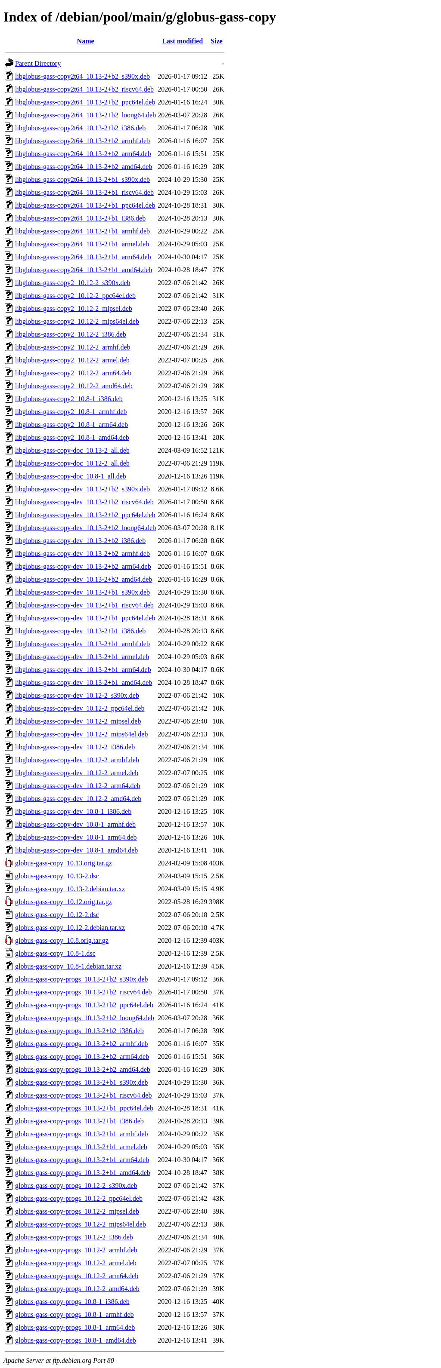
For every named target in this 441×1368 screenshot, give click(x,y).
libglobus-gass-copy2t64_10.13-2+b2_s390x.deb (82, 76)
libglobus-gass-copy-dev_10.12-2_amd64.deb (78, 798)
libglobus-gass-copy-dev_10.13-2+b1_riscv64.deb (84, 605)
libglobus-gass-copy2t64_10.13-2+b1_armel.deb (82, 244)
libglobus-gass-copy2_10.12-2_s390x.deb (72, 282)
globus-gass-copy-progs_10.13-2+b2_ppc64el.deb (84, 1005)
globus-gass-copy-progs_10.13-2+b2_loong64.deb (84, 1017)
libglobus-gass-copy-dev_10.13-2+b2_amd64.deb (83, 579)
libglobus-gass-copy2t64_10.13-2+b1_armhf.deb (82, 231)
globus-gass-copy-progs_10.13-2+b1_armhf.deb (81, 1134)
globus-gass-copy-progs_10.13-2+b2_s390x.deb (81, 979)
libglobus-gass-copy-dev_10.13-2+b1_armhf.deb (82, 643)
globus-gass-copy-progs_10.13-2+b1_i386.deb (79, 1121)
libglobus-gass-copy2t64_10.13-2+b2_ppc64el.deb (85, 102)
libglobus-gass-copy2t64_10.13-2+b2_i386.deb (80, 128)
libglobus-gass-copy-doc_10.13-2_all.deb (72, 450)
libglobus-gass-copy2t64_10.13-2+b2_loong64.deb (85, 115)
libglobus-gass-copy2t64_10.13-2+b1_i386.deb (80, 218)
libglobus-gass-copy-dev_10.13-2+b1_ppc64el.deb (85, 618)
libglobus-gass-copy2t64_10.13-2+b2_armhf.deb (82, 140)
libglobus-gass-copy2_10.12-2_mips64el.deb (77, 321)
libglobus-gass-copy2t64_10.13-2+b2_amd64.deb (83, 166)
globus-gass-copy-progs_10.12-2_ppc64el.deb (79, 1198)
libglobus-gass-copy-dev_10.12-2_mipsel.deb (78, 721)
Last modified (182, 41)
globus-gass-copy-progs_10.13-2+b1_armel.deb (81, 1146)
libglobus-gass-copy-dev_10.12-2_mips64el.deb (81, 734)
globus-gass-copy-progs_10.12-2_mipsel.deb (77, 1211)
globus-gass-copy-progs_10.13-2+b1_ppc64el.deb (84, 1108)
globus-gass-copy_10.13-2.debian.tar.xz (70, 889)
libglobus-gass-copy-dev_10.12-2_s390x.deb (77, 695)
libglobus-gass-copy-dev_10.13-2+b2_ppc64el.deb (85, 514)
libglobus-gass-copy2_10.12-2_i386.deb (70, 334)
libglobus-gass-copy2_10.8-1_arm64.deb (71, 424)
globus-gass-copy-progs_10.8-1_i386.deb (72, 1301)
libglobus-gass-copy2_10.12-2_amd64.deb (74, 386)
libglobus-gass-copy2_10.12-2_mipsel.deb (73, 308)
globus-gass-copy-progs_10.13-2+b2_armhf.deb (81, 1043)
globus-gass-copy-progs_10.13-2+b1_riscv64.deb (83, 1095)
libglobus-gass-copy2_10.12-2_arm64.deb (73, 373)
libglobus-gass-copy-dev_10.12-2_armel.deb (76, 772)
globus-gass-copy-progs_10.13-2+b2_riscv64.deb (83, 992)
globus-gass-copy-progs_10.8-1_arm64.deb (75, 1327)
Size (217, 41)
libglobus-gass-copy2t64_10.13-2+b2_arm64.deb (83, 153)
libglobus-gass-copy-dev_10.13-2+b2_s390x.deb (82, 489)
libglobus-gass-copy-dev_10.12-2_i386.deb (75, 747)
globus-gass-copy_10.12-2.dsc (57, 914)
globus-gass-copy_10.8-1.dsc (55, 953)
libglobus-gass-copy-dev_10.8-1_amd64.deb (76, 850)
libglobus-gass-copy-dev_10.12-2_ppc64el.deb (79, 708)
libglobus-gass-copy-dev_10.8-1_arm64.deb (76, 837)
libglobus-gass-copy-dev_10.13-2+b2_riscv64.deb (84, 502)
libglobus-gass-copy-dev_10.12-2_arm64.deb (77, 785)
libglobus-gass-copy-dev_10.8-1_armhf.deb (75, 824)
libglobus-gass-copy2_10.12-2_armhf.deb (72, 347)
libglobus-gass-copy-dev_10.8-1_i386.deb (73, 811)
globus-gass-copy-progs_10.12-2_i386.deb (74, 1237)
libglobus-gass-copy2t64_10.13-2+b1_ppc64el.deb (85, 205)
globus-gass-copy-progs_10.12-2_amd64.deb (77, 1288)
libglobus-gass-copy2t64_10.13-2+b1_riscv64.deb (84, 192)
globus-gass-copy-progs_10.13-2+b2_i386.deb (79, 1030)
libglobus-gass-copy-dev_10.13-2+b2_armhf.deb (82, 553)
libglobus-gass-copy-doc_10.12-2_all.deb (72, 463)
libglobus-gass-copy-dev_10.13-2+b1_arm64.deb (83, 669)
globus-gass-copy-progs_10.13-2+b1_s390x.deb (81, 1082)
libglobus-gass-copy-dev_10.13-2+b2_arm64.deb (83, 566)
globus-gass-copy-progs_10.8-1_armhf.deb (74, 1314)
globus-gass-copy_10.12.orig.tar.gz (63, 901)
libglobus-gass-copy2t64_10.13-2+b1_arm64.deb (83, 257)
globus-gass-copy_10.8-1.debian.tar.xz (68, 966)
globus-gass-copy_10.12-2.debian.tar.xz (70, 927)
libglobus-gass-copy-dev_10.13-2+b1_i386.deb (80, 631)
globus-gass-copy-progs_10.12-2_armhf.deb (76, 1250)
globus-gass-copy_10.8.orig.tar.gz (62, 940)
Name (85, 41)
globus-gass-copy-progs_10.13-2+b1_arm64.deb (82, 1159)
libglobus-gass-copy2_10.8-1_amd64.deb (72, 437)
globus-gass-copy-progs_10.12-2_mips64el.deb (80, 1224)
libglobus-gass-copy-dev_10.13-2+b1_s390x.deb (82, 592)
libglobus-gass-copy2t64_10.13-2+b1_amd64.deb (83, 269)
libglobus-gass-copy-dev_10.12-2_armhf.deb (77, 760)
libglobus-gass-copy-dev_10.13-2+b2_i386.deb (80, 540)
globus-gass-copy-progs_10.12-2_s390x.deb (76, 1185)
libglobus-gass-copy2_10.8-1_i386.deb (69, 398)
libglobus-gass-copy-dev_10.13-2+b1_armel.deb (82, 656)
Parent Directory (38, 63)
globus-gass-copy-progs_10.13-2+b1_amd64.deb (82, 1172)
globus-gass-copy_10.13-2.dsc (57, 876)
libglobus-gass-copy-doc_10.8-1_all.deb (70, 476)
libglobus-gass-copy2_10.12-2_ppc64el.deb (75, 295)
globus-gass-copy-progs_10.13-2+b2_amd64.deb (82, 1069)
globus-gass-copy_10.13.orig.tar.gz (63, 863)
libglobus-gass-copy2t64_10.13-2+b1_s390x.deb (82, 179)
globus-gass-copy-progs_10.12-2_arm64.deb (76, 1275)
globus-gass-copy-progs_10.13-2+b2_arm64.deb (82, 1056)
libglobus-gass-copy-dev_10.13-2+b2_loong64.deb (85, 527)
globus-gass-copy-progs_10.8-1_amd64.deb (75, 1340)
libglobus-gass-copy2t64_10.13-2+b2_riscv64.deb (84, 89)
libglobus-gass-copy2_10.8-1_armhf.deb (71, 411)
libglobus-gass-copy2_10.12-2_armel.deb (72, 360)
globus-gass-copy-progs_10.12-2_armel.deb (76, 1263)
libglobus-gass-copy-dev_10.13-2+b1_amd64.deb (83, 682)
